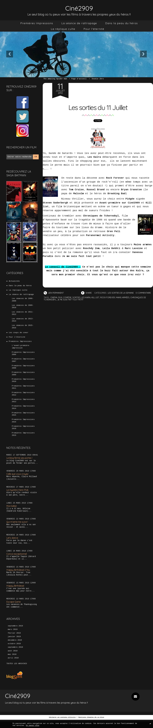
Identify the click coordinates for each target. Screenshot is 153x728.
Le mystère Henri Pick (18, 496)
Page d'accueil (79, 79)
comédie (68, 301)
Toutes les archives (16, 672)
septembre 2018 (15, 655)
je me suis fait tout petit (71, 303)
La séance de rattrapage (79, 23)
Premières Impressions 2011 (23, 391)
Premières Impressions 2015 (23, 419)
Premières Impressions (36, 23)
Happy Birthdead (15, 593)
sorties (77, 301)
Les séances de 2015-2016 (23, 328)
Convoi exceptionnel (17, 560)
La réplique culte (63, 29)
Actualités (14, 281)
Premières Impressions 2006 (23, 356)
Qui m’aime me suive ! (17, 528)
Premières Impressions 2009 (23, 377)
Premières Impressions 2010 (23, 384)
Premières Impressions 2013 (23, 405)
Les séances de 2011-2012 (23, 314)
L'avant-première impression (20, 349)
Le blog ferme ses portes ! (20, 464)
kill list (97, 301)
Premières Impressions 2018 (23, 433)
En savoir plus (32, 726)
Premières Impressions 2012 (23, 398)
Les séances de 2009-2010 (23, 307)
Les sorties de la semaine (122, 293)
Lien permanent (54, 293)
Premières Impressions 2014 (23, 412)
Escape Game (13, 609)
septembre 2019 (15, 633)
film (60, 301)
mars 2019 (12, 637)
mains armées (126, 301)
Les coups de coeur (18, 335)
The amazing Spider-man (55, 79)
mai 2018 (12, 662)
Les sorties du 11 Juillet (98, 107)
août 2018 (12, 659)
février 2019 (14, 641)
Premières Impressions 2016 (23, 426)
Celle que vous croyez (18, 480)
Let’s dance (12, 544)
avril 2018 (13, 666)
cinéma (54, 301)
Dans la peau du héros (121, 23)
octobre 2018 (14, 652)
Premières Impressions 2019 (23, 440)
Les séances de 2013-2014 (23, 321)
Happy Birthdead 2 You (18, 576)
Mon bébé (11, 512)
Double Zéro (98, 79)
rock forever (110, 301)
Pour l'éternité (94, 29)
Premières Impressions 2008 (23, 370)
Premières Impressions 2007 (23, 363)
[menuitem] (37, 23)
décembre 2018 (15, 648)
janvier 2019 (14, 644)
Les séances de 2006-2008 (23, 300)
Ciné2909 (79, 8)
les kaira (87, 301)
